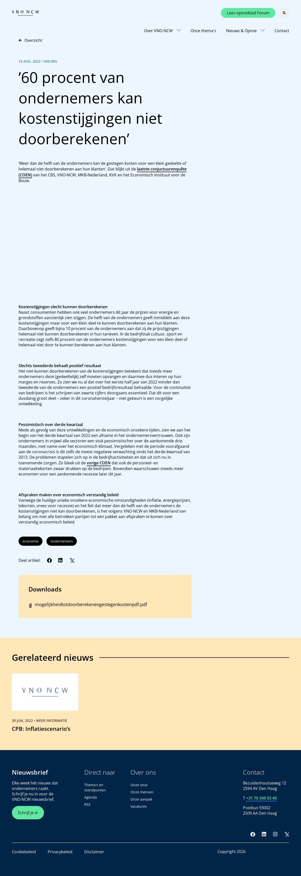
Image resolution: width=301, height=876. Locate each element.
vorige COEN (99, 463)
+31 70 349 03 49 (261, 798)
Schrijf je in (28, 812)
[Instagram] (275, 834)
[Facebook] (49, 560)
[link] (45, 704)
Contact (282, 30)
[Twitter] (71, 560)
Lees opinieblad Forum (248, 13)
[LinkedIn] (60, 560)
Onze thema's (203, 30)
